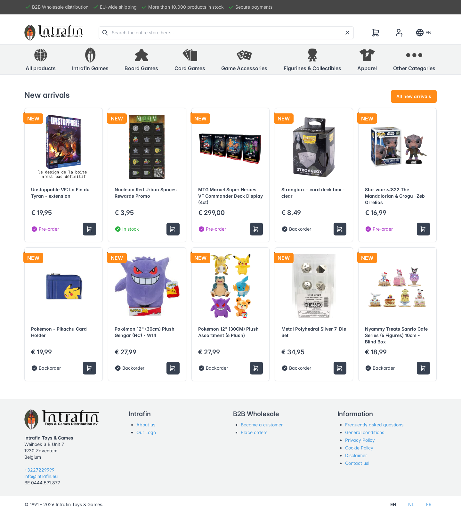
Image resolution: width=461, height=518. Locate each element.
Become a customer (262, 424)
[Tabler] (53, 33)
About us (145, 424)
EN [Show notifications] (423, 32)
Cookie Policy (359, 447)
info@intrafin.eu (41, 476)
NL (411, 504)
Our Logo (146, 432)
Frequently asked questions (374, 424)
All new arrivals (413, 96)
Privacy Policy (360, 440)
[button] (90, 60)
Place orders (254, 432)
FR (429, 504)
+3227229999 (39, 470)
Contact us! (357, 463)
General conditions (364, 432)
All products (41, 59)
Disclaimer (356, 455)
